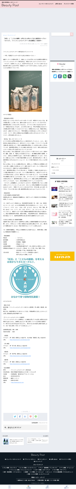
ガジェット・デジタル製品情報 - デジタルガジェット (60, 472)
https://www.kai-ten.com (17, 382)
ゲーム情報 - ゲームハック (67, 468)
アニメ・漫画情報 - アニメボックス (48, 468)
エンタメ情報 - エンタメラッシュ (28, 468)
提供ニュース (55, 167)
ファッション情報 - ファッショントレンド (21, 470)
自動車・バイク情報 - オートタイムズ (34, 472)
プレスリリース (43, 423)
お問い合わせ (58, 3)
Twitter (55, 78)
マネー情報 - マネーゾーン (59, 470)
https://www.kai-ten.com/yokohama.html (20, 356)
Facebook (60, 78)
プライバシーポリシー (30, 459)
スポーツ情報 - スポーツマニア (42, 470)
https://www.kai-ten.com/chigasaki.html (20, 347)
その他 (53, 173)
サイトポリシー (43, 459)
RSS (69, 78)
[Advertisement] (38, 19)
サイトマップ (38, 461)
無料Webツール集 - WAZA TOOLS (26, 480)
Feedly (64, 78)
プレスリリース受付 (69, 3)
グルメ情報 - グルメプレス (10, 468)
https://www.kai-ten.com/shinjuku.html (20, 339)
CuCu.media (56, 170)
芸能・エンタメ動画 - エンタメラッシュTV (38, 474)
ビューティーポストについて (46, 3)
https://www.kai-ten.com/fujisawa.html (20, 364)
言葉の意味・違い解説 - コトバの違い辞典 (48, 480)
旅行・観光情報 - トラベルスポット (13, 472)
